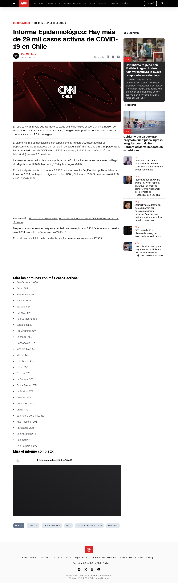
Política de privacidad (77, 557)
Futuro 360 (114, 3)
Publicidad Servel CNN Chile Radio (91, 563)
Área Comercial (30, 557)
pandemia (113, 525)
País (34, 3)
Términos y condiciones (103, 557)
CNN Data (81, 3)
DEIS (68, 525)
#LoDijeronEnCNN (67, 3)
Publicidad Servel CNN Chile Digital (138, 557)
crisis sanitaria (52, 525)
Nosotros (57, 557)
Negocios (52, 3)
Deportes (102, 3)
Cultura (92, 3)
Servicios (125, 3)
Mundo (42, 3)
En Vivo (45, 557)
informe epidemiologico (50, 23)
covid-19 (33, 525)
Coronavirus (22, 23)
